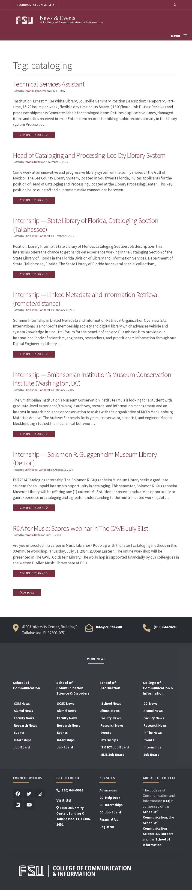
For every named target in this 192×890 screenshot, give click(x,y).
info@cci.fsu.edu (109, 629)
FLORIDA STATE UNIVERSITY (36, 4)
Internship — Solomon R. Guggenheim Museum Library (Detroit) (85, 460)
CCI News (150, 705)
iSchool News (110, 705)
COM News (22, 705)
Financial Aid (109, 821)
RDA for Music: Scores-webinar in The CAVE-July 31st (81, 529)
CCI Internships (111, 806)
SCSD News (65, 705)
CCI (166, 802)
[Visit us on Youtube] (28, 806)
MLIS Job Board (112, 756)
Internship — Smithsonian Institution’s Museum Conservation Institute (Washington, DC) (93, 379)
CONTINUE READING (34, 135)
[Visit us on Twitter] (28, 795)
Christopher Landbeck (37, 236)
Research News (25, 727)
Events (19, 734)
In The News (153, 734)
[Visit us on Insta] (40, 795)
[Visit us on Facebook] (17, 795)
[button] (175, 4)
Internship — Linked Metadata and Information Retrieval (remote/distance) (86, 299)
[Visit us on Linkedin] (17, 806)
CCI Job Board (110, 814)
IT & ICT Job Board (114, 749)
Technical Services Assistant (49, 84)
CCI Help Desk (109, 799)
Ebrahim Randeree (35, 91)
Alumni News (23, 712)
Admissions (108, 792)
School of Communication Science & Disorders (158, 829)
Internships (22, 741)
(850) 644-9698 (165, 629)
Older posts (27, 594)
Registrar (106, 828)
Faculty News (24, 720)
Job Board (22, 749)
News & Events (57, 18)
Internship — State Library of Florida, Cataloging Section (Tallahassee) (86, 225)
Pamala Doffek (33, 162)
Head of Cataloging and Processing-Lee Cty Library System (89, 155)
